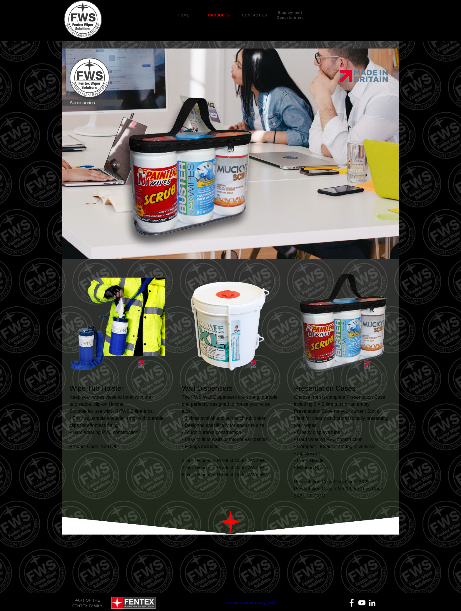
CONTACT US (254, 15)
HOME (183, 15)
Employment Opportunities (290, 15)
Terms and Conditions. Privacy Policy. (249, 603)
